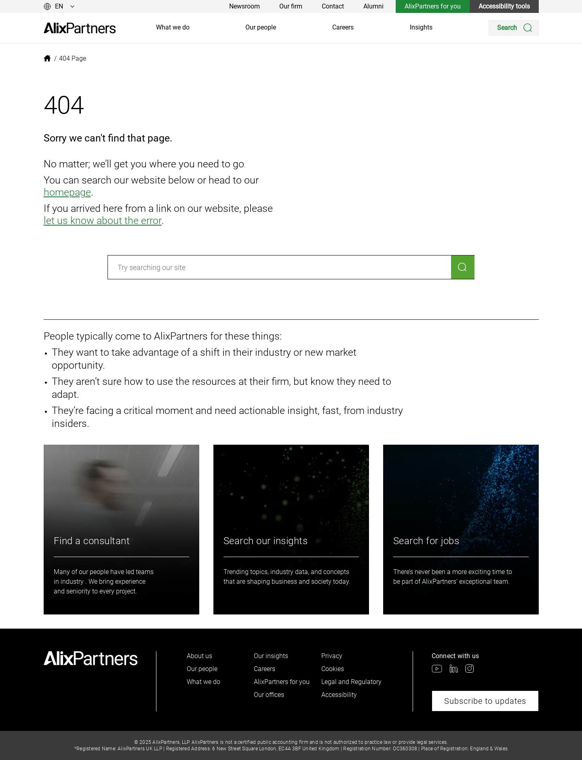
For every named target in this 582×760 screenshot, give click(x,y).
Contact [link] (333, 6)
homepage (67, 192)
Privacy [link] (331, 656)
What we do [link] (173, 27)
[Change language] (59, 6)
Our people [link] (260, 27)
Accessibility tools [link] (504, 6)
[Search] (514, 28)
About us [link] (199, 656)
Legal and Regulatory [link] (351, 682)
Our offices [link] (269, 695)
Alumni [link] (373, 6)
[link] (80, 28)
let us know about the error (102, 220)
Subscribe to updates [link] (485, 701)
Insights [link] (421, 27)
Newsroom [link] (244, 6)
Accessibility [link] (339, 695)
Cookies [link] (332, 669)
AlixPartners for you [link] (433, 6)
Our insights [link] (271, 656)
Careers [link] (343, 27)
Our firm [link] (290, 6)
